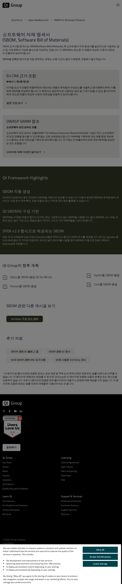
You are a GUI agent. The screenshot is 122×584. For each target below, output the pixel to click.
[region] (60, 564)
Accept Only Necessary (100, 556)
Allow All (100, 549)
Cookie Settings (100, 563)
